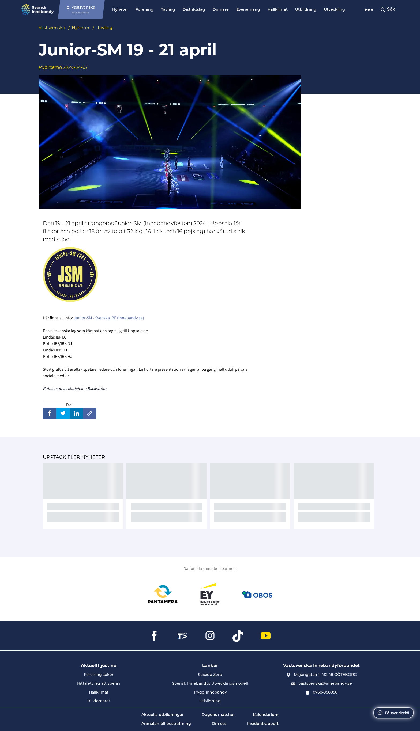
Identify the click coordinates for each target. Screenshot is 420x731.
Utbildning (305, 10)
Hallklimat (278, 10)
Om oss (219, 724)
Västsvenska (52, 27)
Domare (221, 10)
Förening (144, 10)
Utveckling (334, 10)
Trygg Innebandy (210, 693)
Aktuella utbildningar (162, 715)
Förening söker (99, 675)
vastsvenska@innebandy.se (325, 684)
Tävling (168, 10)
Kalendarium (266, 715)
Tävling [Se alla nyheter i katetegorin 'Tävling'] (104, 27)
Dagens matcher (218, 715)
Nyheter (120, 10)
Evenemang (248, 10)
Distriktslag (194, 10)
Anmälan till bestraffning (166, 724)
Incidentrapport (263, 724)
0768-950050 (325, 693)
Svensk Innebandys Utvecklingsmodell (210, 684)
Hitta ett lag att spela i (98, 684)
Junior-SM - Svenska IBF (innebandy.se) (109, 318)
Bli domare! (98, 701)
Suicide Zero (210, 675)
